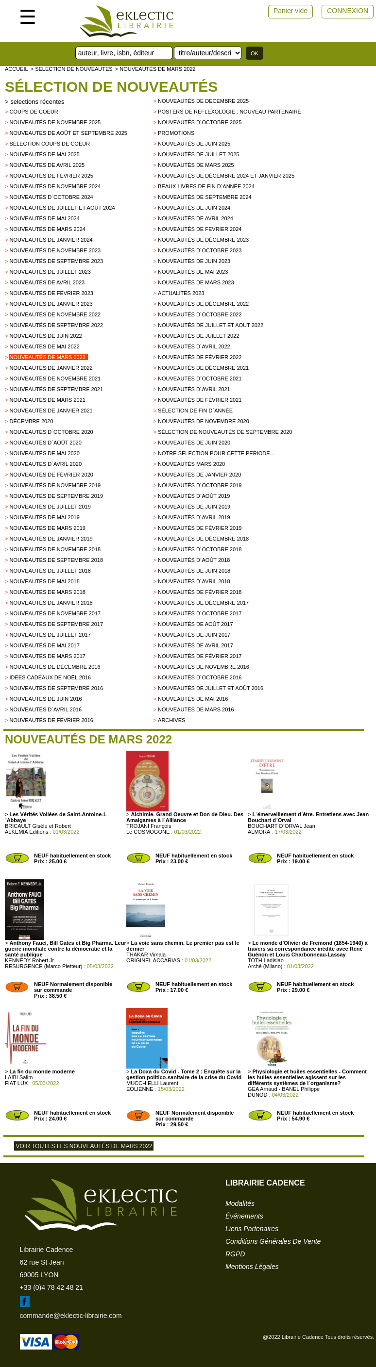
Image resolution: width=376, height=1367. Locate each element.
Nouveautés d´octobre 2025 (199, 122)
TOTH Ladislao (266, 960)
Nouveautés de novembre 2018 (55, 549)
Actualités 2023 (181, 293)
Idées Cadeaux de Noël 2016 (50, 677)
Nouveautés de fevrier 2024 (199, 229)
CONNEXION (347, 11)
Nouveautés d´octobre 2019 (199, 485)
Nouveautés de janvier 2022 (50, 368)
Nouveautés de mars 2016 (196, 709)
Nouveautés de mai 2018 (44, 581)
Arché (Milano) (265, 966)
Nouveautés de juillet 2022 (198, 336)
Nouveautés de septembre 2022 (56, 325)
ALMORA (259, 832)
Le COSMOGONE (148, 832)
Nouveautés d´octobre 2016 (199, 677)
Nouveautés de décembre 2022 (203, 304)
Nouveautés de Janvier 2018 (50, 603)
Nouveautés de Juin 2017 (194, 635)
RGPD (235, 1254)
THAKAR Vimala (146, 954)
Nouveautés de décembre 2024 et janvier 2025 (226, 176)
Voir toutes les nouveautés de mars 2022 (84, 1146)
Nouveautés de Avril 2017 (195, 645)
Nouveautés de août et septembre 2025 (68, 133)
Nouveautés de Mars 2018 (47, 592)
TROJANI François (148, 826)
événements (244, 1216)
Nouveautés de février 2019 (199, 528)
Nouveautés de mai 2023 (193, 272)
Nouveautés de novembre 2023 (55, 250)
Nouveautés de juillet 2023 (49, 272)
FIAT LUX (16, 1083)
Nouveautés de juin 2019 (194, 507)
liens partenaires (251, 1229)
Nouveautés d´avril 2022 (194, 346)
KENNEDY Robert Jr (29, 960)
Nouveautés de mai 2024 (44, 218)
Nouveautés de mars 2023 (196, 282)
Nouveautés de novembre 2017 (55, 613)
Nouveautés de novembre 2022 (55, 314)
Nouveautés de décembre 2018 (203, 539)
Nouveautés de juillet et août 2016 (210, 688)
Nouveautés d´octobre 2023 (199, 250)
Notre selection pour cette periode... (216, 453)
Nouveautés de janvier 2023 (50, 304)
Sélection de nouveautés (111, 87)
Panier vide (290, 11)
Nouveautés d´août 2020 (45, 442)
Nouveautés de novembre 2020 (203, 421)
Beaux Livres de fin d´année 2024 (206, 186)
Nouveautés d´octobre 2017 (199, 613)
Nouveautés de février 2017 (199, 656)
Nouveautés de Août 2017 (195, 624)
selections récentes (37, 101)
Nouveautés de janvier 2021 (50, 410)
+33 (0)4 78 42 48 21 (51, 1287)
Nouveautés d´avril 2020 (45, 464)
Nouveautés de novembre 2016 (203, 667)
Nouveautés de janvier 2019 (50, 539)
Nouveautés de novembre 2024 (55, 186)
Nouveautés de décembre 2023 (203, 240)
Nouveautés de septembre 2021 (56, 389)
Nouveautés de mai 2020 (44, 453)
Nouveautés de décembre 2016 (54, 667)
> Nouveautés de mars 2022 (155, 69)
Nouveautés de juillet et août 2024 (62, 208)
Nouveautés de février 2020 (51, 475)
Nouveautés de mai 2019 (44, 517)
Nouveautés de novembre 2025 (55, 122)
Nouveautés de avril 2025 (47, 165)
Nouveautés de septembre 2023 (56, 261)
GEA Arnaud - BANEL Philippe (284, 1089)
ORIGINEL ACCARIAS (153, 960)
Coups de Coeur (33, 112)
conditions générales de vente (273, 1241)
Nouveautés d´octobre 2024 (51, 197)
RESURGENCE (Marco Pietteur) (44, 966)
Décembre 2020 (31, 421)
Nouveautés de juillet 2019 (49, 507)
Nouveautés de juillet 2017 (49, 635)
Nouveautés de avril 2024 (195, 218)
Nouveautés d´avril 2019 (194, 517)
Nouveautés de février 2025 (51, 176)
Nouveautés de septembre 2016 (56, 688)
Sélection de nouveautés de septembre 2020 (225, 432)
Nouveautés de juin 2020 (194, 442)
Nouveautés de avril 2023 (47, 282)
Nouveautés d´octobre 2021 (199, 378)
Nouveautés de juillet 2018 (49, 571)
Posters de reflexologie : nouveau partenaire (229, 112)
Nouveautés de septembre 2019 (56, 496)
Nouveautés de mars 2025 (196, 165)
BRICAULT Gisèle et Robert (38, 826)
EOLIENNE (140, 1089)
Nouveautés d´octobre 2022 (199, 314)
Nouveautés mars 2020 (191, 464)
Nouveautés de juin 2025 (194, 144)
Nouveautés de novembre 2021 (55, 378)
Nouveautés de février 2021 (199, 400)
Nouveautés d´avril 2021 (194, 389)
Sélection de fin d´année (195, 410)
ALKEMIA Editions (26, 832)
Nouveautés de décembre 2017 (203, 603)
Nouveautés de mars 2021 (47, 400)
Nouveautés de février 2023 (51, 293)
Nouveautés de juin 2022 (45, 336)
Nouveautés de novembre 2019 (55, 485)
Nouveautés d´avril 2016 (45, 709)
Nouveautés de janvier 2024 (50, 240)
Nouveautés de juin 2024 (194, 208)
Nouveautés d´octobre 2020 (51, 432)
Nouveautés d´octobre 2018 (199, 549)
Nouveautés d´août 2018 (194, 560)
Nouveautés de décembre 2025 (203, 101)
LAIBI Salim (19, 1077)
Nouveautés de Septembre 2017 (56, 624)
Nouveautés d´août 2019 (194, 496)
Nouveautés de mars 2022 (47, 357)
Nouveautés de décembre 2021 (203, 368)
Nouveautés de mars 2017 (47, 656)
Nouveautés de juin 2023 (194, 261)
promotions (176, 133)
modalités (240, 1203)
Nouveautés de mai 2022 (44, 346)
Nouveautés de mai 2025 (44, 154)
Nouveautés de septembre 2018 (56, 560)
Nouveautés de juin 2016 (45, 699)
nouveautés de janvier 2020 (199, 475)
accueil (16, 69)
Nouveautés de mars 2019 (47, 528)
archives (171, 720)
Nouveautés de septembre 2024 (205, 197)
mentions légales (252, 1266)
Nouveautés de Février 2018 (199, 592)
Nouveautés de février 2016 (51, 720)
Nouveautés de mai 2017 (44, 645)
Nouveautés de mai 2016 (193, 699)
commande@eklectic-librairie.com (71, 1315)
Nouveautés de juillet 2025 (198, 154)
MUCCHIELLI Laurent (152, 1083)
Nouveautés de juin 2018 (194, 571)
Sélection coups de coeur (49, 144)
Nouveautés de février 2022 (199, 357)
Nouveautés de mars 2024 (47, 229)
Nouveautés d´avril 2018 (194, 581)
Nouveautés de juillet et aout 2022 (210, 325)
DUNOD (257, 1095)
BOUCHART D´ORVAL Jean (281, 826)
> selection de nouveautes (72, 69)
